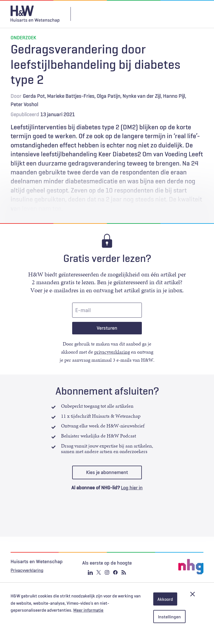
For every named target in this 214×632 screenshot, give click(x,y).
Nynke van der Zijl (142, 96)
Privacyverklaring (27, 570)
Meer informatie (88, 609)
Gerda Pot (34, 96)
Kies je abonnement (107, 472)
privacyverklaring (112, 352)
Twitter (98, 572)
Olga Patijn (108, 96)
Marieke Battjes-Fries (70, 96)
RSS (124, 572)
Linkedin (90, 572)
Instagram (107, 572)
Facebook (115, 572)
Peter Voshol (24, 104)
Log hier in (132, 487)
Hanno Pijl (174, 96)
